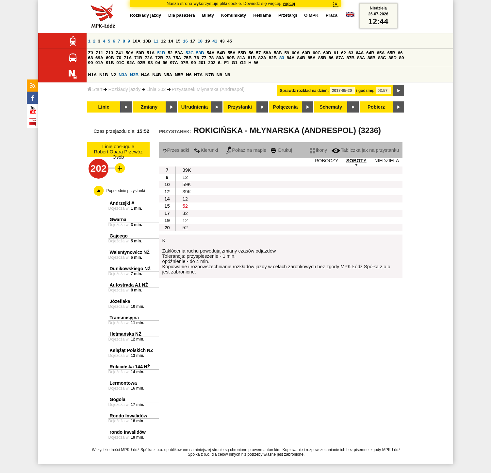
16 (185, 41)
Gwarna (118, 219)
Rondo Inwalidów (128, 415)
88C (382, 57)
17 (192, 41)
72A (149, 57)
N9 (227, 74)
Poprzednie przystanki (125, 190)
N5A (168, 74)
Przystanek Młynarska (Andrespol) (208, 89)
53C (189, 52)
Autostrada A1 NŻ (129, 285)
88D (392, 57)
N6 (188, 74)
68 (90, 57)
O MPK (311, 15)
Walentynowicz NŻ (130, 252)
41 (214, 41)
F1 (226, 62)
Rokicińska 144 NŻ (130, 366)
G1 (234, 62)
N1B (103, 74)
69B (110, 57)
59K (187, 184)
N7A (198, 74)
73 (168, 57)
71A (128, 57)
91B (110, 62)
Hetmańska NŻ (125, 334)
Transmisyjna (124, 317)
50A (130, 52)
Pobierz (376, 107)
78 (211, 57)
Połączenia (285, 107)
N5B (179, 74)
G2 (243, 62)
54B (221, 52)
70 (118, 57)
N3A (123, 74)
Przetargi (287, 15)
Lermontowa (123, 383)
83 (281, 57)
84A (290, 57)
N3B (134, 74)
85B (322, 57)
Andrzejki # (122, 203)
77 (204, 57)
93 (150, 62)
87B (350, 57)
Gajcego (119, 235)
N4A (145, 74)
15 (178, 41)
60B (306, 52)
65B (391, 52)
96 (165, 62)
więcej (289, 3)
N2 (113, 74)
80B (231, 57)
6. (219, 62)
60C (316, 52)
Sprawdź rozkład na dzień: (304, 90)
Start (95, 89)
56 (251, 52)
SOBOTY (356, 160)
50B (140, 52)
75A (177, 57)
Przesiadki (175, 150)
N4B (156, 74)
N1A (92, 74)
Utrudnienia (194, 107)
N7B (209, 74)
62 (343, 52)
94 (157, 62)
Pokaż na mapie (246, 150)
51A (151, 52)
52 (170, 52)
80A (220, 57)
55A (232, 52)
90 (90, 62)
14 (170, 41)
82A (262, 57)
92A (131, 62)
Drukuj (281, 150)
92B (141, 62)
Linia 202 (156, 89)
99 (193, 62)
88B (371, 57)
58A (267, 52)
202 (211, 62)
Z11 (99, 52)
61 (336, 52)
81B (251, 57)
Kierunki (206, 150)
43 (222, 41)
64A (360, 52)
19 (207, 41)
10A (136, 41)
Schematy (330, 107)
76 (196, 57)
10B (147, 41)
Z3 (90, 52)
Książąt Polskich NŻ (131, 350)
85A (312, 57)
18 (200, 41)
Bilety (208, 15)
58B (278, 52)
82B (273, 57)
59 (286, 52)
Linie (103, 107)
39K (187, 170)
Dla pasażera (181, 15)
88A (361, 57)
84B (301, 57)
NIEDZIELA (386, 160)
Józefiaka (120, 301)
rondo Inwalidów (128, 432)
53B (200, 52)
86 (331, 57)
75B (187, 57)
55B (242, 52)
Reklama (262, 15)
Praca (331, 15)
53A (179, 52)
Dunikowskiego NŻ (130, 268)
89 (401, 57)
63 (351, 52)
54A (210, 52)
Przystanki (240, 107)
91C (120, 62)
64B (370, 52)
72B (159, 57)
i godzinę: (365, 90)
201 (201, 62)
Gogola (117, 399)
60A (296, 52)
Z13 (109, 52)
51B (161, 52)
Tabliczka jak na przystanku (365, 150)
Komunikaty (233, 15)
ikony (318, 150)
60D (327, 52)
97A (174, 62)
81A (241, 57)
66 (400, 52)
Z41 (119, 52)
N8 (219, 74)
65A (381, 52)
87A (340, 57)
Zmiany (149, 107)
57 (258, 52)
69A (99, 57)
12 (163, 41)
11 (156, 41)
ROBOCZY (326, 160)
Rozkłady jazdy (124, 89)
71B (138, 57)
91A (99, 62)
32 (185, 213)
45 (229, 41)
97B (184, 62)
